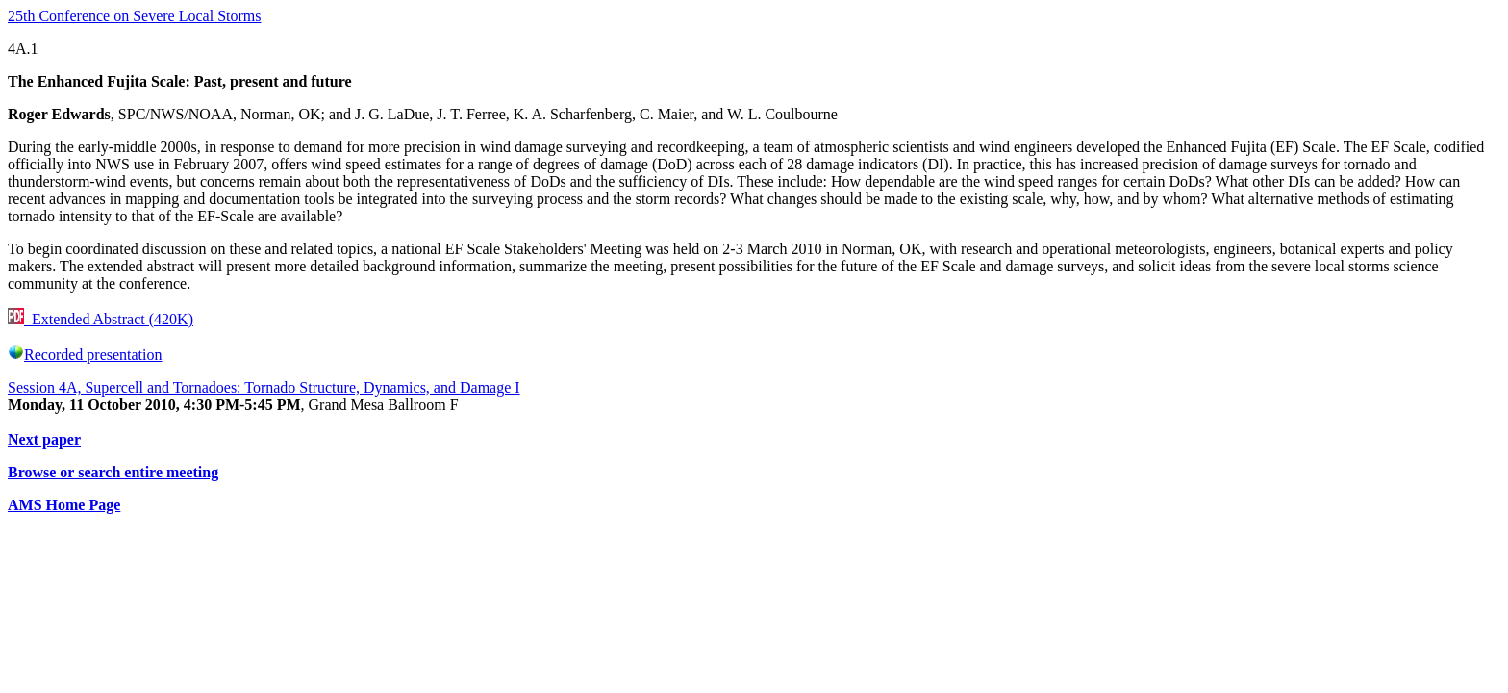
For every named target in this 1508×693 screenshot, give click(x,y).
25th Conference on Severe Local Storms (134, 16)
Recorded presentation (85, 354)
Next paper (44, 439)
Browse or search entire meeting (113, 472)
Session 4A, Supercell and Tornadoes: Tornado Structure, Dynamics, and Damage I (264, 387)
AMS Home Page (64, 505)
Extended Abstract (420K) (100, 319)
